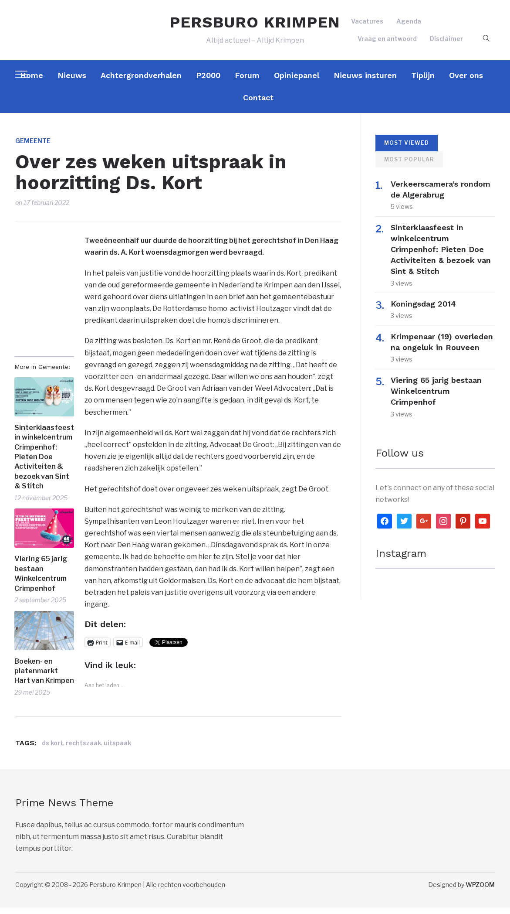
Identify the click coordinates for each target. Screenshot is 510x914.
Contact (258, 104)
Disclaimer (446, 41)
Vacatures (367, 24)
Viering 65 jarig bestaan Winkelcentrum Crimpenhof (40, 580)
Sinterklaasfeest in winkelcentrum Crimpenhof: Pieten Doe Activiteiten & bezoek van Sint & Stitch (44, 463)
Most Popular (409, 166)
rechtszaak (83, 749)
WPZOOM (480, 891)
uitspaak (117, 749)
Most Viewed (406, 149)
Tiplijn (423, 81)
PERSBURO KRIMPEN (254, 25)
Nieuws (71, 81)
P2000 (208, 81)
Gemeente (33, 147)
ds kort (52, 749)
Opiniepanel (296, 81)
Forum (247, 81)
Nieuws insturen (365, 81)
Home (31, 81)
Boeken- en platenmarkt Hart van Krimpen (44, 678)
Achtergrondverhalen (141, 81)
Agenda (408, 24)
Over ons (466, 81)
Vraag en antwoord (387, 41)
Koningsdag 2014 (428, 310)
